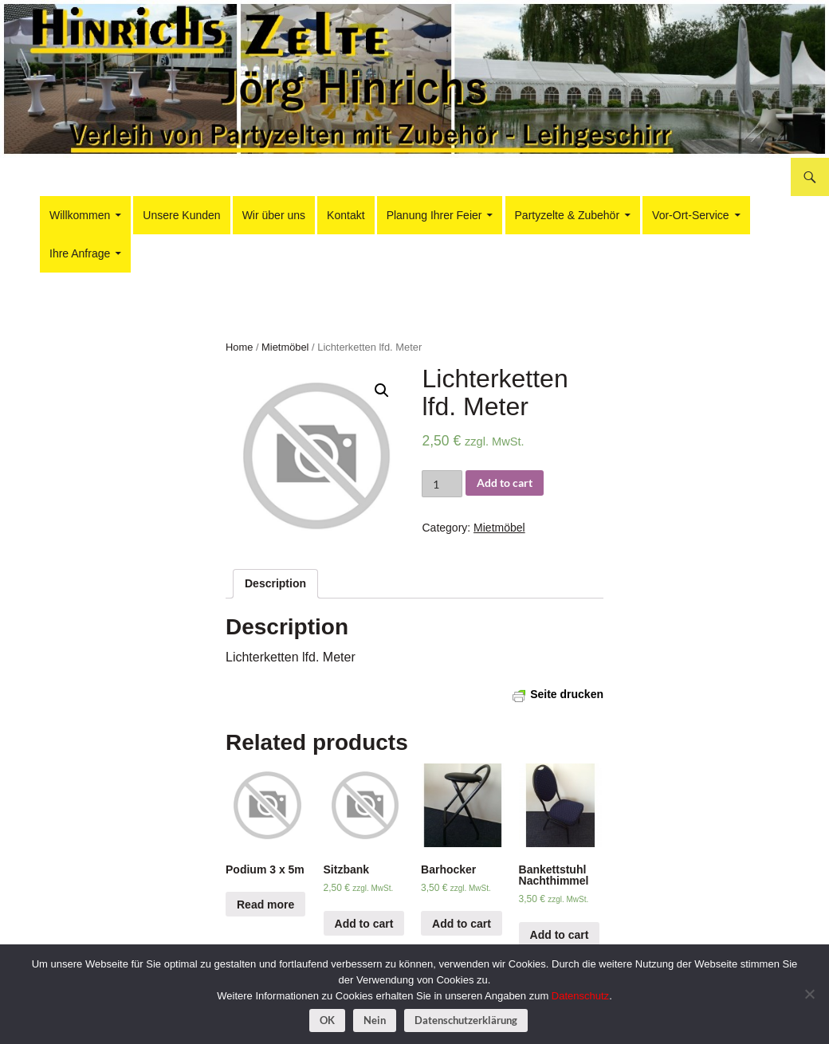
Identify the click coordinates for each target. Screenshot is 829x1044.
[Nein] (809, 994)
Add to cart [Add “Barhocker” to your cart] (461, 923)
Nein (374, 1020)
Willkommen (79, 215)
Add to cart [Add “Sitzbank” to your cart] (364, 923)
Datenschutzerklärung (465, 1020)
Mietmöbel (284, 347)
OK (327, 1020)
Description (275, 583)
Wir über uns (273, 215)
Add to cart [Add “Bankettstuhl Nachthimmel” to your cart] (559, 934)
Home (239, 347)
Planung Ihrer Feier (434, 215)
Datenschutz (580, 996)
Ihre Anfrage (79, 253)
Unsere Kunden (181, 215)
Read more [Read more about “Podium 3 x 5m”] (265, 904)
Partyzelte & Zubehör (567, 215)
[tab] (275, 584)
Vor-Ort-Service (690, 215)
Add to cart (504, 482)
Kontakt (345, 215)
